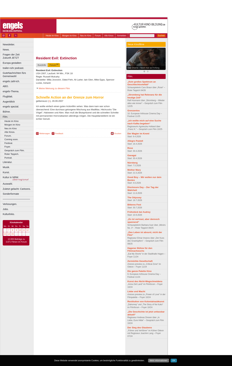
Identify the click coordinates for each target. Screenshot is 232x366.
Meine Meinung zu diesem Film (54, 88)
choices (60, 349)
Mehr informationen (158, 360)
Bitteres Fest (134, 204)
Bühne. (7, 111)
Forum (98, 35)
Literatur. (7, 162)
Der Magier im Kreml (138, 133)
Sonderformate (11, 193)
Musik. (6, 167)
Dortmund (83, 352)
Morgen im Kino (69, 35)
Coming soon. (11, 139)
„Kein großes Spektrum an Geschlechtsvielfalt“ (141, 83)
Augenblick (9, 101)
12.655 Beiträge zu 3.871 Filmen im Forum (16, 240)
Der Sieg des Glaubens (139, 327)
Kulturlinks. (9, 214)
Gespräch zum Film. (14, 150)
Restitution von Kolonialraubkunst (145, 301)
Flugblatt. (8, 96)
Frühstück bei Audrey (138, 212)
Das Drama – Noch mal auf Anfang (143, 68)
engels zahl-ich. (11, 81)
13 (5, 234)
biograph (51, 349)
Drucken (117, 133)
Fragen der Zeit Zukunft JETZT (18, 56)
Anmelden (121, 35)
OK (173, 360)
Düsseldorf (94, 352)
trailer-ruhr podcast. (13, 68)
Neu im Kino (85, 35)
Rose (130, 148)
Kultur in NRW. (11, 177)
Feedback (59, 133)
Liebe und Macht (136, 291)
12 (27, 230)
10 (20, 230)
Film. (5, 116)
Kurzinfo (42, 65)
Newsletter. (9, 44)
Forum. (8, 136)
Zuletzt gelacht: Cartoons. (17, 189)
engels (68, 349)
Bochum (52, 352)
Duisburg (104, 352)
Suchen (161, 35)
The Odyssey (134, 197)
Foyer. (7, 146)
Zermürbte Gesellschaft (140, 261)
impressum (77, 347)
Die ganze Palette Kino (139, 271)
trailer (78, 349)
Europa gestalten (12, 63)
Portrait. (8, 157)
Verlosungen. (10, 204)
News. (6, 49)
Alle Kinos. (9, 132)
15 (12, 234)
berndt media (64, 347)
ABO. (6, 86)
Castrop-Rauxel (70, 352)
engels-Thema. (11, 91)
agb (97, 347)
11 (24, 230)
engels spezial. (11, 106)
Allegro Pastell (135, 141)
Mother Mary (134, 170)
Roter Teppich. (11, 154)
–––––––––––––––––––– (16, 199)
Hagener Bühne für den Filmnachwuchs (139, 249)
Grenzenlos (133, 110)
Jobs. (6, 209)
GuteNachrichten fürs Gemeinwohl (14, 75)
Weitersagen (44, 133)
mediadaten (106, 347)
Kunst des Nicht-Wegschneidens (144, 281)
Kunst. (6, 172)
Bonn (59, 352)
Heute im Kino (52, 35)
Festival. (8, 143)
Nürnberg (132, 162)
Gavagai (131, 155)
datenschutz (88, 347)
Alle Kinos (108, 35)
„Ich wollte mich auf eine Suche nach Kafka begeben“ (144, 122)
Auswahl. (8, 183)
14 (9, 234)
